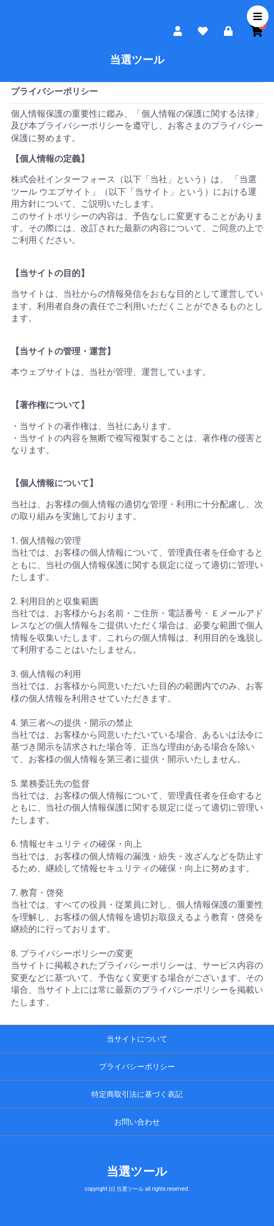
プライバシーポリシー (137, 1066)
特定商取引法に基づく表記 (137, 1094)
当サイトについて (137, 1039)
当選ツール (137, 60)
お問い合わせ (137, 1122)
